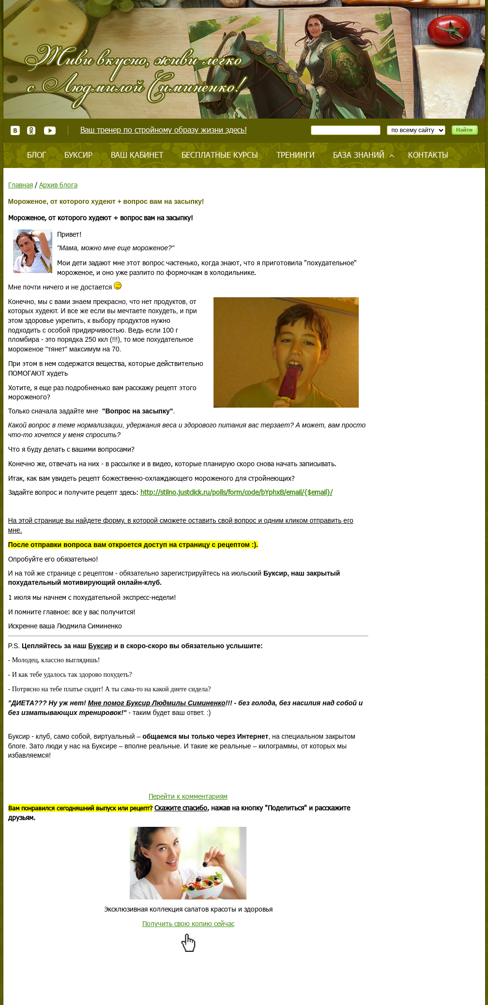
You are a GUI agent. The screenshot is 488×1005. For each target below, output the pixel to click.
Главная (20, 184)
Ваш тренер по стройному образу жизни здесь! (163, 129)
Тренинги (295, 155)
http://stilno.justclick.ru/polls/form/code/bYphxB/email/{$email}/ (236, 492)
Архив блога (58, 184)
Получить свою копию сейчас (188, 923)
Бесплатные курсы (220, 155)
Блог (36, 155)
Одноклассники (31, 130)
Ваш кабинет (137, 155)
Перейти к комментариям (188, 796)
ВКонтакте (15, 130)
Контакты (428, 155)
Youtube (50, 130)
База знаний (358, 155)
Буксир (78, 155)
